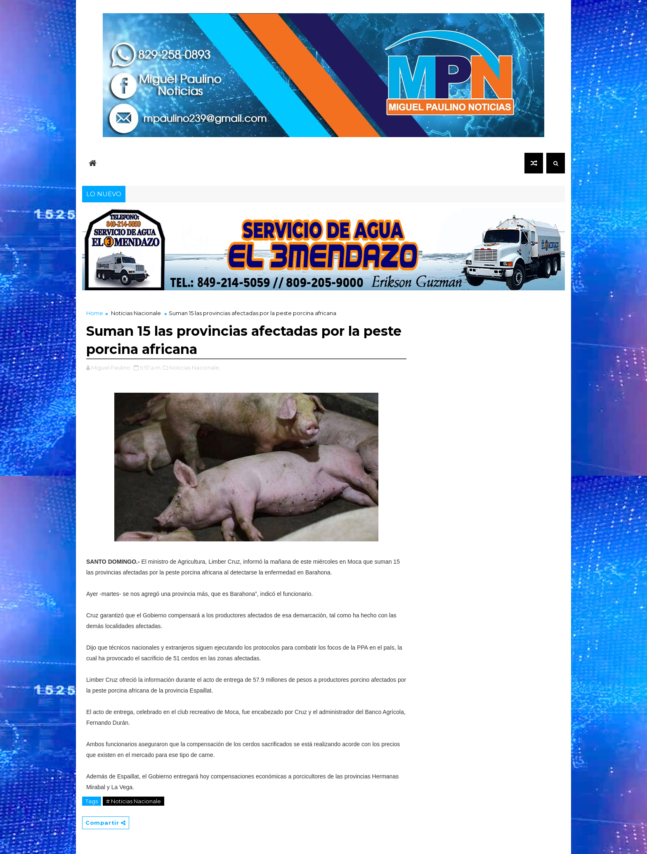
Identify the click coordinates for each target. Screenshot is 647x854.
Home (94, 313)
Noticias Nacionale (136, 313)
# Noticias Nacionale (133, 801)
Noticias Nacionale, (194, 367)
